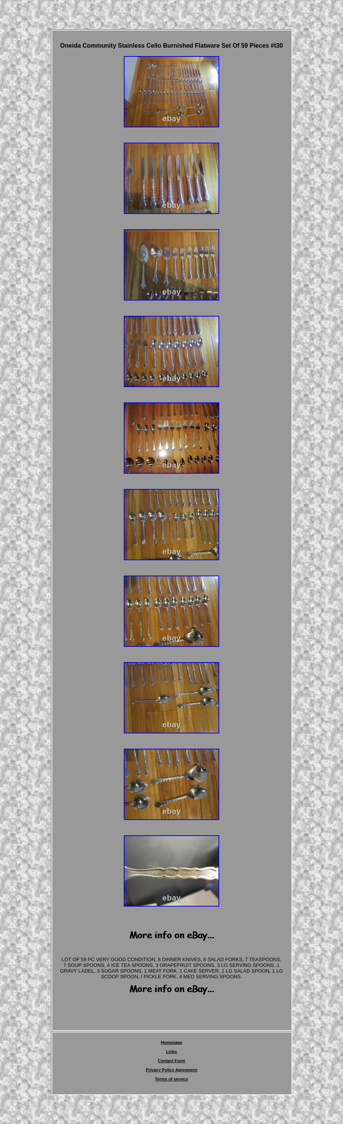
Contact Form (171, 1060)
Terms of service (171, 1079)
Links (171, 1051)
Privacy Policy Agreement (171, 1070)
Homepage (171, 1042)
